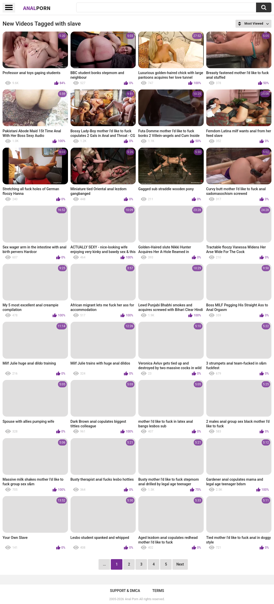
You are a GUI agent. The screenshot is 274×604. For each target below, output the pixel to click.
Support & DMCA (125, 591)
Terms (158, 591)
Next (180, 564)
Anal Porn (131, 599)
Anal (37, 8)
